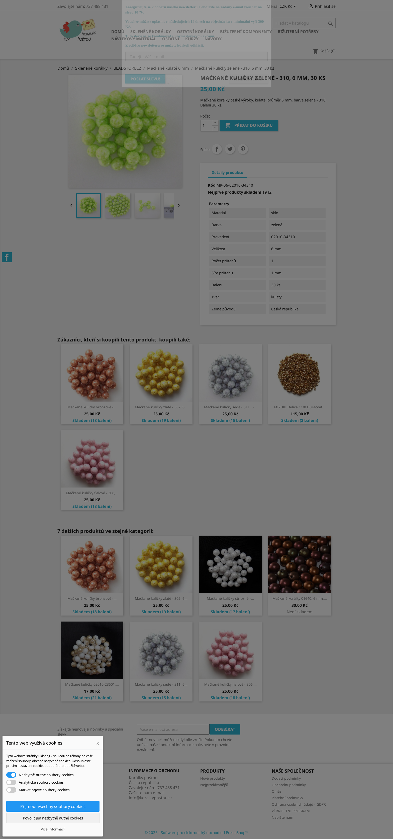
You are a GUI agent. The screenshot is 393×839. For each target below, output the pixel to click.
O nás (276, 791)
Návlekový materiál (133, 39)
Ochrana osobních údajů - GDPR (299, 804)
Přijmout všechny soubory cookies (52, 806)
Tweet (230, 149)
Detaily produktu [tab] (227, 172)
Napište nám (282, 817)
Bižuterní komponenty (246, 31)
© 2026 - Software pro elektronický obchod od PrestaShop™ (196, 832)
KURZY (192, 39)
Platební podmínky (287, 797)
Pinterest (243, 149)
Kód (212, 185)
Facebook (7, 257)
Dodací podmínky (286, 778)
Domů (117, 31)
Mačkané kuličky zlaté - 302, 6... (161, 407)
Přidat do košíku (249, 125)
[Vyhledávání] (304, 23)
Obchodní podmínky (289, 784)
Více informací (53, 829)
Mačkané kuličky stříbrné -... (230, 598)
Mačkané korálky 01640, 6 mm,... (299, 598)
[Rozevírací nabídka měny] (288, 7)
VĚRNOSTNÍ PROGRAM (291, 810)
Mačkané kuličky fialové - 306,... (92, 493)
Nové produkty (212, 778)
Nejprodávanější (214, 784)
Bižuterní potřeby (298, 31)
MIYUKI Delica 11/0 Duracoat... (299, 407)
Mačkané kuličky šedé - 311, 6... (230, 407)
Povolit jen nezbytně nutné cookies (53, 817)
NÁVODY (213, 39)
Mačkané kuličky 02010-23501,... (92, 684)
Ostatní (170, 39)
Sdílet (217, 149)
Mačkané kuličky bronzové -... (92, 407)
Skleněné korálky (150, 31)
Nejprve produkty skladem (234, 192)
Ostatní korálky (195, 31)
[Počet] (206, 125)
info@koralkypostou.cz (150, 797)
